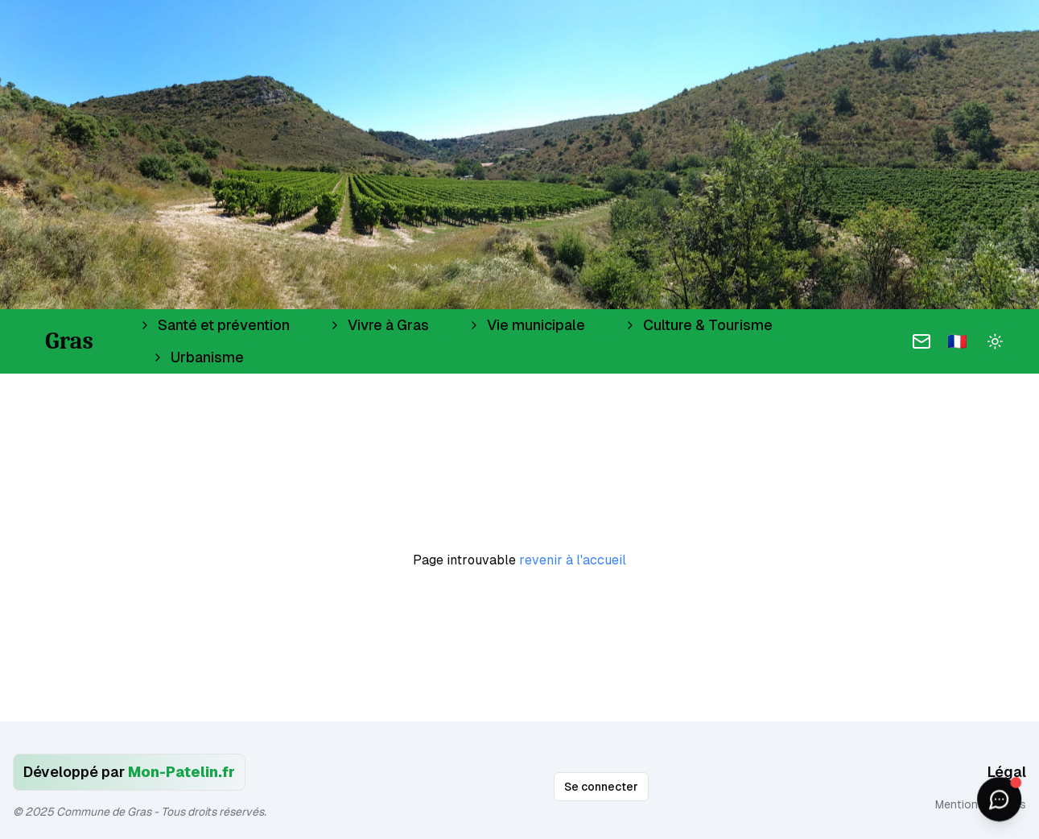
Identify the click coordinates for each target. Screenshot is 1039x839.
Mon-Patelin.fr (181, 771)
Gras (69, 341)
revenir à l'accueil (572, 560)
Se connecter (601, 786)
